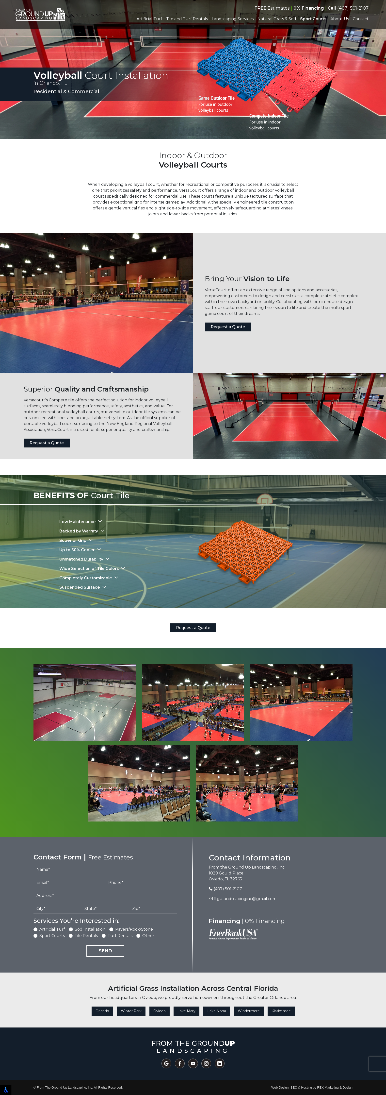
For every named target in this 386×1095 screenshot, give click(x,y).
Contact (361, 19)
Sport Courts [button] (313, 19)
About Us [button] (339, 19)
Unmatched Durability (81, 559)
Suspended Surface (80, 587)
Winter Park (131, 1011)
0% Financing (308, 8)
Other (148, 935)
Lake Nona (216, 1011)
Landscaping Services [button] (233, 19)
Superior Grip (73, 540)
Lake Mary (186, 1011)
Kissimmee (281, 1011)
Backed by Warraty (79, 531)
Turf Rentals (120, 935)
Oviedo (159, 1011)
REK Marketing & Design (335, 1087)
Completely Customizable (86, 578)
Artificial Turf (52, 929)
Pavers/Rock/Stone (134, 929)
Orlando (102, 1011)
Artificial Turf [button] (149, 19)
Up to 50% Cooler (77, 550)
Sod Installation (90, 929)
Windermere (249, 1011)
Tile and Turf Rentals (187, 19)
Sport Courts (52, 935)
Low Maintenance (78, 521)
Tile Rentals (86, 935)
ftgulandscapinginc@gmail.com (242, 898)
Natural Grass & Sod (276, 19)
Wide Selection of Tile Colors (89, 568)
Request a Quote (228, 327)
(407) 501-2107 (348, 8)
